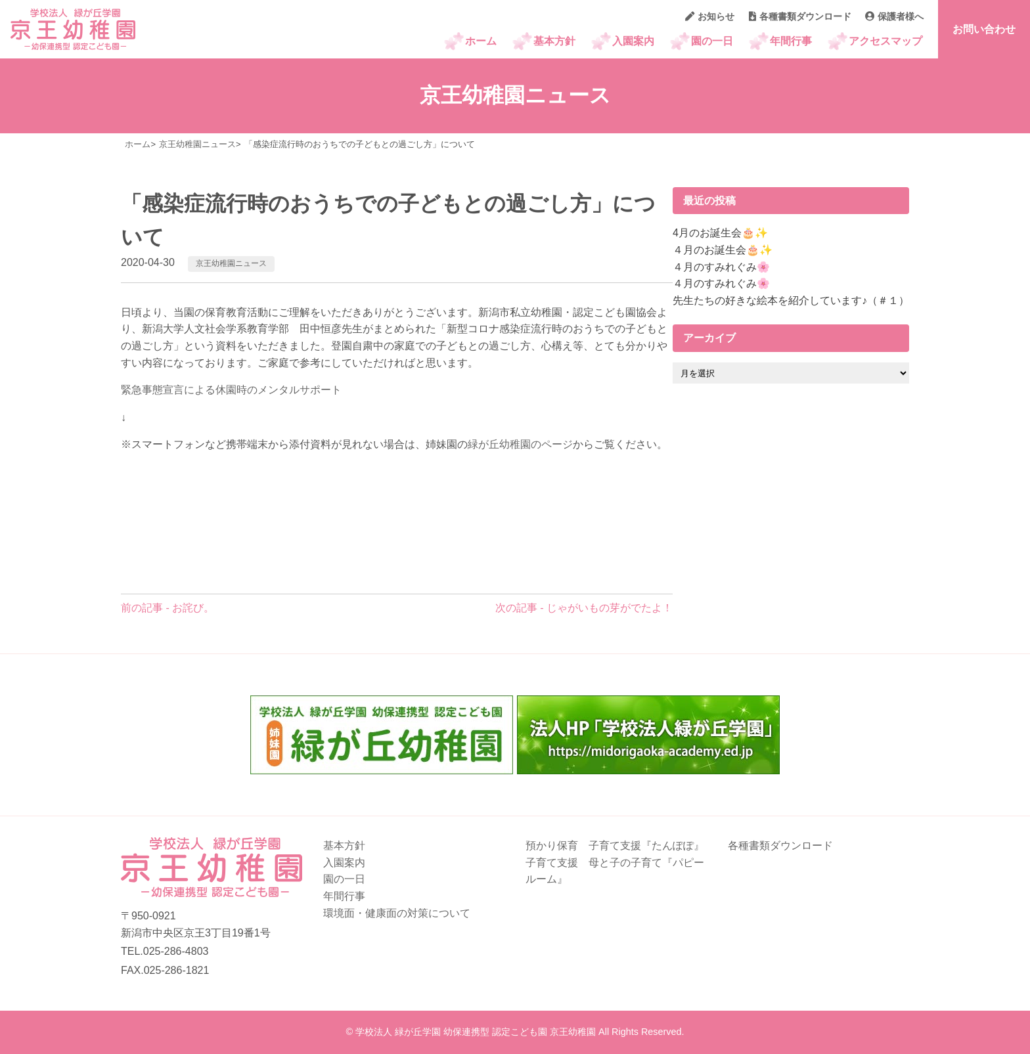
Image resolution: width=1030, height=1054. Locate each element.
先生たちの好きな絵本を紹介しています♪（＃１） (791, 300)
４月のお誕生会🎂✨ (722, 249)
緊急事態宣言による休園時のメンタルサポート (231, 389)
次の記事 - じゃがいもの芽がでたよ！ (584, 607)
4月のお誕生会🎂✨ (720, 232)
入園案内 (633, 41)
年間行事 (791, 41)
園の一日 (712, 41)
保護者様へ (894, 16)
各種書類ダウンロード (800, 16)
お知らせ (709, 16)
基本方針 (554, 41)
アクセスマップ (885, 41)
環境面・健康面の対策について (396, 913)
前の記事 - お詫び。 (167, 607)
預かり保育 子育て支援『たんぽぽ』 (615, 845)
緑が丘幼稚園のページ (520, 444)
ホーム (481, 41)
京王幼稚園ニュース (231, 263)
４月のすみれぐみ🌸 (721, 267)
